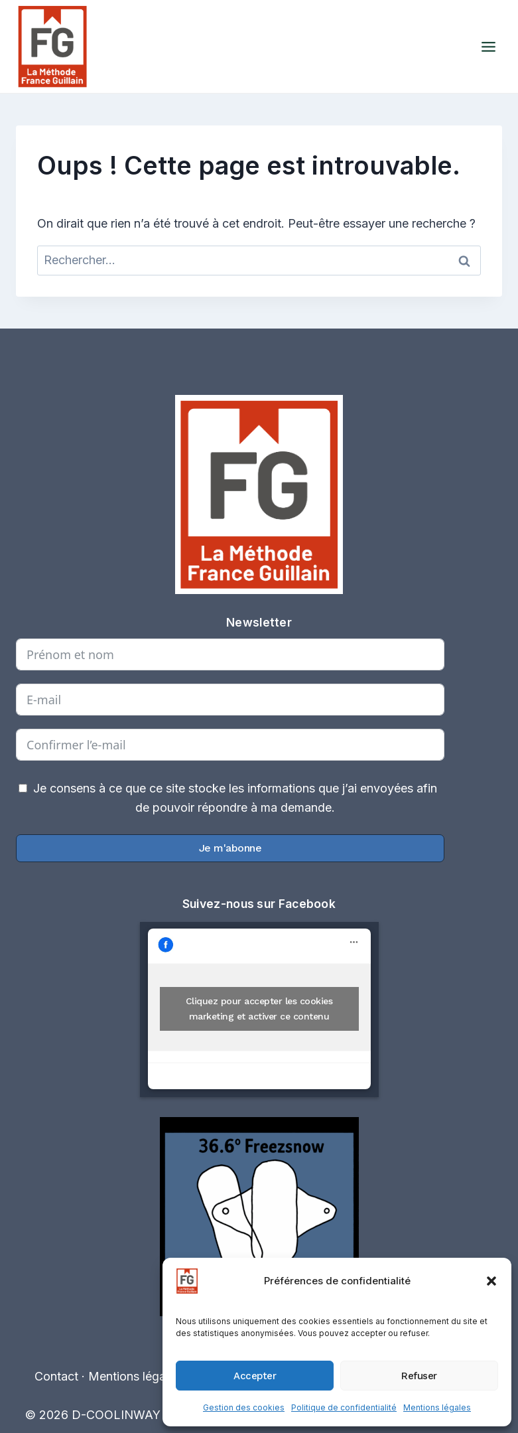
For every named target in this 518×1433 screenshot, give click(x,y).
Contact (56, 1376)
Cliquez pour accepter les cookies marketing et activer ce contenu (259, 1008)
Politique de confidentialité (344, 1407)
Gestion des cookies (244, 1407)
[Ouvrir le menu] (488, 46)
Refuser (419, 1376)
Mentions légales (437, 1407)
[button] (491, 1281)
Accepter (254, 1376)
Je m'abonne (230, 848)
